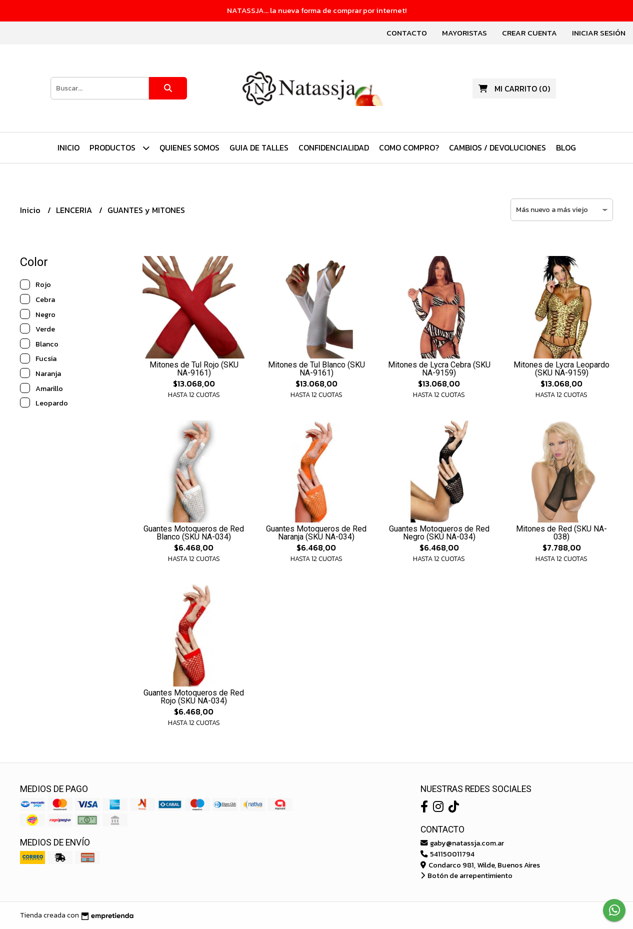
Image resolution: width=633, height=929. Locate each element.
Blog (566, 148)
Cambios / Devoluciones (497, 148)
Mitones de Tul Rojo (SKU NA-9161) (194, 369)
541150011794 (447, 854)
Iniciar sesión (599, 32)
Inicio (69, 148)
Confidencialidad (333, 148)
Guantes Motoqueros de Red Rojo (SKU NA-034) (194, 697)
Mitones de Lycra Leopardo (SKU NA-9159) (562, 369)
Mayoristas (464, 32)
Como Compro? (409, 148)
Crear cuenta (529, 32)
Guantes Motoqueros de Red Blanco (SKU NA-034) (194, 533)
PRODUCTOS (120, 147)
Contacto (406, 32)
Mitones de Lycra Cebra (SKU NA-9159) (439, 369)
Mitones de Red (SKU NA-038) (561, 533)
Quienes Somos (190, 148)
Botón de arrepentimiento (466, 875)
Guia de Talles (259, 148)
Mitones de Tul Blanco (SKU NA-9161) (316, 369)
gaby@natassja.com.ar (462, 843)
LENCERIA (75, 210)
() (514, 88)
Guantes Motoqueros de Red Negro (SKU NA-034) (439, 533)
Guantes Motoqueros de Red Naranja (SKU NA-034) (316, 533)
